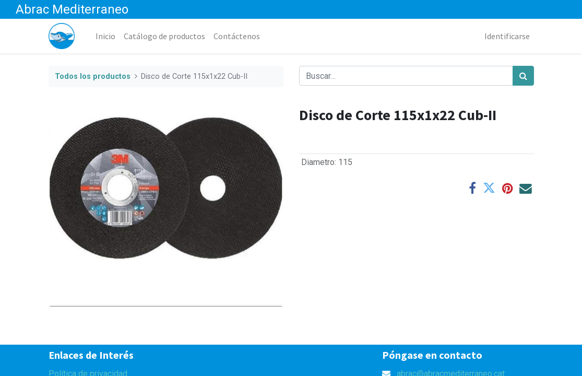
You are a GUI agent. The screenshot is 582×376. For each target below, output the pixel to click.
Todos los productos (92, 76)
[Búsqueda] (523, 76)
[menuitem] (105, 36)
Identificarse (507, 36)
